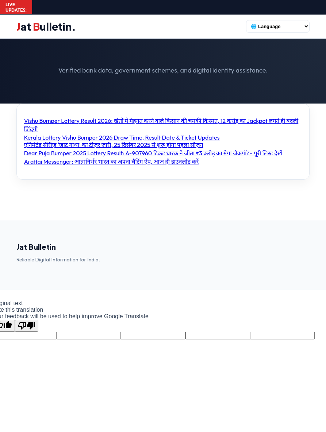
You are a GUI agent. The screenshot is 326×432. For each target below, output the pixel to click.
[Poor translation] (26, 326)
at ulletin (46, 26)
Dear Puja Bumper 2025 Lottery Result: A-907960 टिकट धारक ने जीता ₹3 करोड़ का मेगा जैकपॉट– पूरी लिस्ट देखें (153, 153)
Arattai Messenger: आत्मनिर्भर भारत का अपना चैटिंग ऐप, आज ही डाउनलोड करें (111, 161)
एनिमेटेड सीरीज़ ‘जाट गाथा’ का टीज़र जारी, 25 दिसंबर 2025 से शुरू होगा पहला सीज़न (113, 144)
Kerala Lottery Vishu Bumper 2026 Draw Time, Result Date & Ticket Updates (122, 137)
